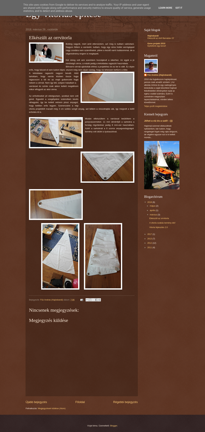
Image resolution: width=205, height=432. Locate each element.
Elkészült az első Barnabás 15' (161, 38)
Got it (178, 8)
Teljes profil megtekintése (155, 106)
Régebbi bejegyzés (125, 402)
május (153, 206)
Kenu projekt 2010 (156, 43)
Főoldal (80, 402)
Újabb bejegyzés (36, 402)
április (153, 210)
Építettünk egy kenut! (157, 46)
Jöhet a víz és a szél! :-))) (158, 120)
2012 (149, 243)
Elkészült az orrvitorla (159, 218)
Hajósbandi (153, 36)
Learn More (165, 8)
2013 (149, 238)
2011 (149, 247)
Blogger (113, 425)
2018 (149, 202)
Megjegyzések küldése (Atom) (52, 408)
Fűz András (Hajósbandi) (159, 75)
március (154, 214)
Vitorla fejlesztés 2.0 (158, 227)
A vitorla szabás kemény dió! (162, 223)
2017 (149, 234)
